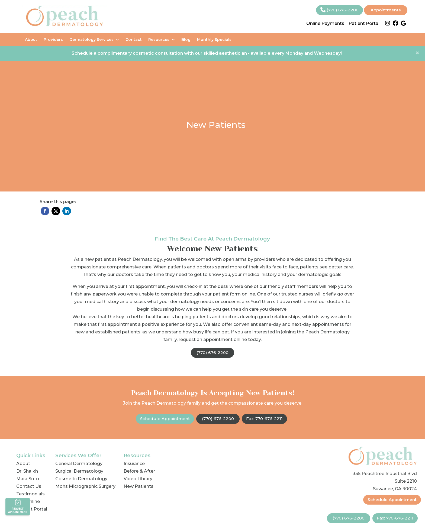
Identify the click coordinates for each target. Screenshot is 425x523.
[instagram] (387, 23)
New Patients (138, 486)
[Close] (417, 52)
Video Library (138, 478)
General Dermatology (78, 463)
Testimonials (30, 493)
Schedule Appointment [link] (165, 418)
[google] (403, 23)
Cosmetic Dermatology (81, 478)
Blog (186, 39)
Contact (133, 39)
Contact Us (28, 486)
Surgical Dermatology (79, 471)
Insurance (134, 463)
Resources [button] (161, 39)
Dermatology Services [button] (94, 39)
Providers (53, 39)
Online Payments (325, 23)
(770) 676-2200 (339, 9)
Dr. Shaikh (27, 471)
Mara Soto (27, 478)
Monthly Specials (214, 39)
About (31, 39)
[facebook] (395, 23)
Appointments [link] (386, 9)
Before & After (139, 471)
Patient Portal (364, 23)
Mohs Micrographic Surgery (85, 486)
